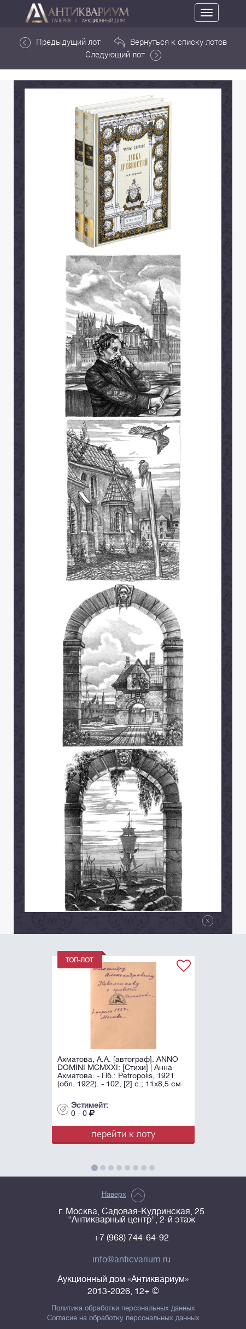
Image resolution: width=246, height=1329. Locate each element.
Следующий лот (123, 55)
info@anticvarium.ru (131, 1260)
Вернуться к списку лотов (170, 42)
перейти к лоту (123, 1133)
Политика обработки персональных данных (123, 1308)
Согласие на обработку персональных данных (123, 1318)
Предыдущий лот (60, 42)
